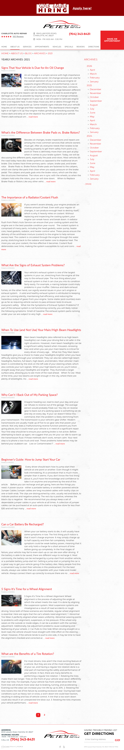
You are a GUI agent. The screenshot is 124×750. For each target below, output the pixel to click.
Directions (93, 47)
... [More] (87, 184)
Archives (40, 53)
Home (4, 47)
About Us (14, 47)
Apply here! (82, 8)
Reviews (81, 47)
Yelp (64, 747)
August (94, 105)
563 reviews (18, 36)
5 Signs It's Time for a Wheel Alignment (26, 589)
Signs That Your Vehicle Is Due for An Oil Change (32, 68)
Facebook (60, 747)
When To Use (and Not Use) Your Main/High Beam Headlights (41, 330)
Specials (69, 47)
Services (27, 47)
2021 (50, 53)
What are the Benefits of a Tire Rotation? (27, 654)
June (92, 113)
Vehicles (57, 47)
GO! (117, 740)
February (95, 78)
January (94, 82)
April (92, 70)
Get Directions (99, 733)
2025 (89, 85)
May (92, 117)
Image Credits (5, 746)
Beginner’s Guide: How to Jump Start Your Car (30, 459)
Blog (28, 53)
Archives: (91, 59)
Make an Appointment (112, 40)
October (94, 97)
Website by (16, 746)
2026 (89, 66)
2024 (89, 136)
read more (33, 116)
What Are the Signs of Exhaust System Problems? (33, 265)
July (92, 109)
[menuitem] (4, 47)
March (93, 74)
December (95, 89)
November (95, 93)
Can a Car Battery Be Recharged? (22, 524)
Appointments (42, 47)
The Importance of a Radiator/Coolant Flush (29, 197)
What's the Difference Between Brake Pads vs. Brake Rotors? (40, 132)
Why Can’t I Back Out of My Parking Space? (29, 395)
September (96, 101)
